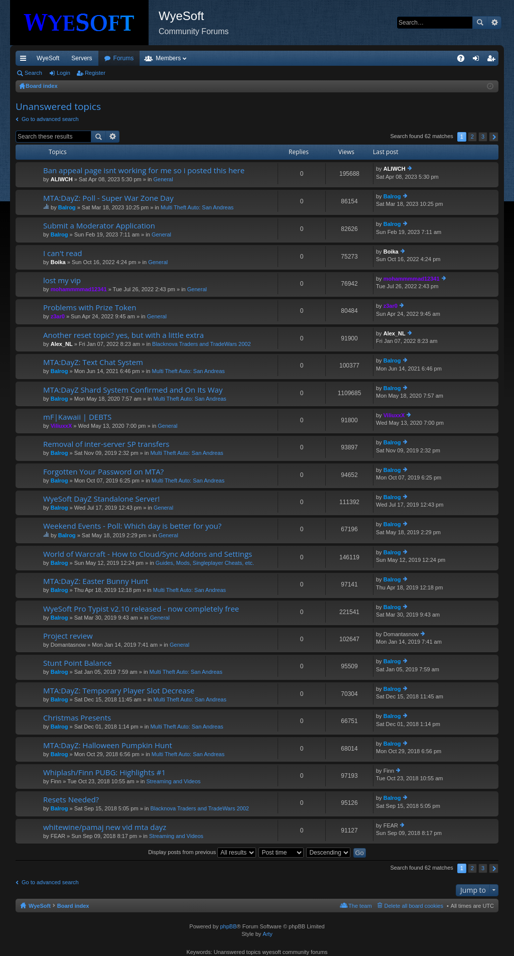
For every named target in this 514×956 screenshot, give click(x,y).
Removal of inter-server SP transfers (106, 444)
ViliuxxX (61, 426)
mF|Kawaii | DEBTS (77, 417)
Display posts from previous (202, 852)
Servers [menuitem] (81, 58)
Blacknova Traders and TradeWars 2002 (201, 344)
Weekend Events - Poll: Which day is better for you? (132, 526)
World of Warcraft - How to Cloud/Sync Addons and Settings (147, 554)
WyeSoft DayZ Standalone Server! (101, 499)
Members (222, 58)
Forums (178, 58)
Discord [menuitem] (136, 58)
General (163, 179)
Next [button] (493, 137)
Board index (73, 906)
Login (63, 73)
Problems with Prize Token (89, 307)
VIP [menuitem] (109, 58)
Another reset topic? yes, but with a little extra (123, 335)
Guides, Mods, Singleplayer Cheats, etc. (205, 563)
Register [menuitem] (493, 60)
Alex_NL (62, 344)
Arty (268, 934)
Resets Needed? (71, 799)
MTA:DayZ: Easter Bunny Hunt (95, 581)
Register (95, 73)
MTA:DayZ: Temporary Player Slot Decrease (118, 690)
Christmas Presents (77, 718)
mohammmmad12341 (79, 289)
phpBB (228, 926)
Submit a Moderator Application (99, 225)
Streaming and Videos (173, 781)
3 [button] (482, 137)
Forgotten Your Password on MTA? (103, 471)
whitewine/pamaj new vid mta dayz (104, 827)
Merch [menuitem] (407, 58)
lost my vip (62, 280)
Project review (68, 636)
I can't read (62, 253)
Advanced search (494, 23)
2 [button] (472, 137)
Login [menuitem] (478, 60)
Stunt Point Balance (77, 663)
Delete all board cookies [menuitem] (413, 906)
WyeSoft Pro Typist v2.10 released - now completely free (141, 609)
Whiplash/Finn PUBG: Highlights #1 (104, 772)
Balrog (67, 207)
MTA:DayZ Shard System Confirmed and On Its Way (132, 390)
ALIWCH (62, 179)
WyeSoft (48, 58)
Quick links (25, 60)
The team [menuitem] (359, 906)
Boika (58, 262)
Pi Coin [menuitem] (437, 58)
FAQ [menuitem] (464, 60)
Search (479, 23)
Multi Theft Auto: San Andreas (197, 207)
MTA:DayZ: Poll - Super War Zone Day (108, 198)
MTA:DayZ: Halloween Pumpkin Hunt (107, 745)
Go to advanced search (50, 119)
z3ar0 (58, 316)
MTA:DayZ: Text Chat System (93, 362)
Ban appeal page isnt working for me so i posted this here (143, 170)
